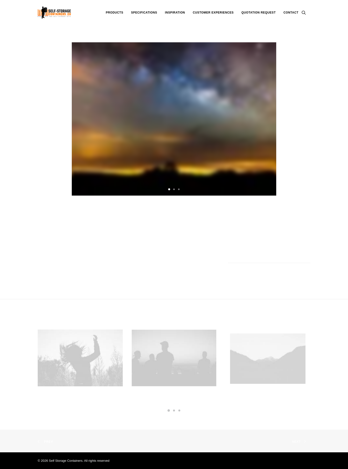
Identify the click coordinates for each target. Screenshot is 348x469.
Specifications (144, 12)
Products (114, 12)
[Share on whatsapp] (287, 272)
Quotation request (258, 12)
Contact (290, 12)
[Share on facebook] (255, 272)
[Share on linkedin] (280, 272)
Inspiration (175, 12)
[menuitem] (114, 12)
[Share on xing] (299, 272)
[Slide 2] (174, 189)
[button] (306, 12)
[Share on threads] (268, 272)
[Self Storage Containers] (54, 13)
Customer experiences (213, 12)
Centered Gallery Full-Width (174, 386)
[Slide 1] (169, 189)
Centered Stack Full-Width (80, 394)
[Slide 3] (178, 189)
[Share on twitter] (262, 272)
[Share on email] (306, 272)
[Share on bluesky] (293, 272)
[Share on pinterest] (274, 272)
